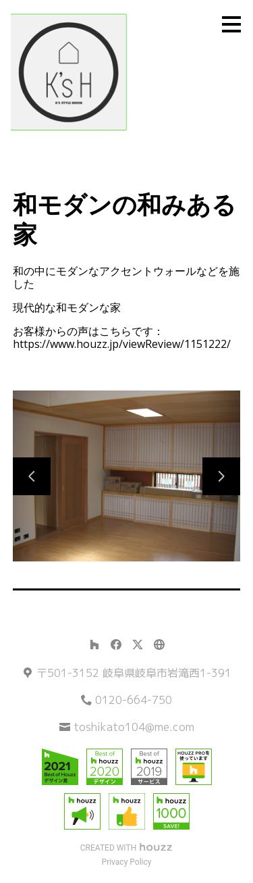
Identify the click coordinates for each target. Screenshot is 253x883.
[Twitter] (137, 644)
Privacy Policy (127, 862)
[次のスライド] (221, 476)
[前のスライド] (32, 476)
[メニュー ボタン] (231, 24)
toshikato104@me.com (134, 727)
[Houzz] (94, 644)
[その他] (159, 644)
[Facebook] (116, 644)
